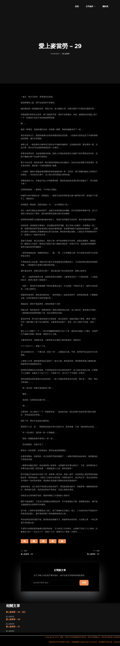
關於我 (105, 6)
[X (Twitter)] (34, 541)
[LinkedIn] (43, 541)
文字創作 (91, 6)
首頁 (77, 6)
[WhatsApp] (52, 541)
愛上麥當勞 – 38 (13, 619)
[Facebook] (24, 541)
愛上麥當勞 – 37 (13, 626)
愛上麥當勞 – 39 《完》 (16, 612)
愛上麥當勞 (65, 54)
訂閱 (84, 582)
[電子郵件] (62, 541)
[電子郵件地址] (54, 583)
